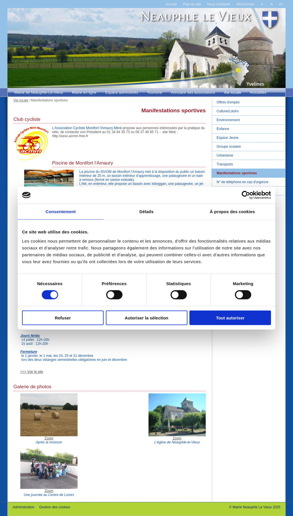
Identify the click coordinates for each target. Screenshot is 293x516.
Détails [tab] (146, 211)
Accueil (171, 4)
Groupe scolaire (229, 147)
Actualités (258, 92)
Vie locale (232, 92)
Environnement (228, 120)
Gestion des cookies (54, 507)
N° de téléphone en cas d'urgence (242, 182)
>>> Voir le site (31, 372)
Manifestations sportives (237, 173)
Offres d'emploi (228, 102)
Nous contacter (218, 4)
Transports (225, 164)
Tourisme (154, 92)
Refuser (63, 317)
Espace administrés (121, 92)
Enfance (223, 129)
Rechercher (245, 4)
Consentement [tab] (60, 211)
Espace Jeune (227, 138)
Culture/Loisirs (228, 111)
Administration (23, 507)
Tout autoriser (230, 317)
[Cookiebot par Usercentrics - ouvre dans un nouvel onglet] (246, 195)
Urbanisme (225, 155)
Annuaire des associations (193, 92)
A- (262, 4)
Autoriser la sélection (147, 317)
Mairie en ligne (84, 92)
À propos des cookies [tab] (232, 211)
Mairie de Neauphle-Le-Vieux (38, 92)
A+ (281, 4)
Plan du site (192, 4)
